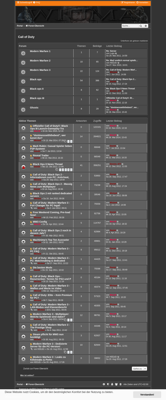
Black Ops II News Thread (47, 164)
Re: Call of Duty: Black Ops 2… (121, 79)
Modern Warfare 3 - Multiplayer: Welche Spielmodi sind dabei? (49, 315)
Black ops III (37, 98)
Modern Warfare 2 (40, 60)
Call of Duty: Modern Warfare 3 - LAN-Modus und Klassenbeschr (50, 306)
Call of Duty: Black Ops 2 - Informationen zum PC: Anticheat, (49, 176)
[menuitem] (36, 2)
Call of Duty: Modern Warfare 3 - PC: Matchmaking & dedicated (50, 259)
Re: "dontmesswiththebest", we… (122, 107)
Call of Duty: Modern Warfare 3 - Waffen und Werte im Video (50, 287)
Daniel (113, 81)
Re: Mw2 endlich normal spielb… (122, 60)
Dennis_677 (115, 91)
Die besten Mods (42, 267)
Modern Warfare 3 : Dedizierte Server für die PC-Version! (48, 345)
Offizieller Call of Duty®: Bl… (120, 98)
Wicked (113, 72)
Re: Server (111, 51)
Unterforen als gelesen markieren (134, 41)
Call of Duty (26, 37)
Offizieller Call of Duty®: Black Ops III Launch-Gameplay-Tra (49, 127)
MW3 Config (40, 221)
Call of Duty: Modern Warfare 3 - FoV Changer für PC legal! (50, 204)
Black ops (36, 79)
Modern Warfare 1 (40, 51)
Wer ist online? (27, 375)
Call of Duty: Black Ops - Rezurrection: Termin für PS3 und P (50, 277)
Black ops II (37, 88)
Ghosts (34, 107)
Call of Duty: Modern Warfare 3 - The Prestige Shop (50, 326)
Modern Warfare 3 (40, 70)
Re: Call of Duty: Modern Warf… (121, 70)
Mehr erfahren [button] (13, 396)
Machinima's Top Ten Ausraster (51, 240)
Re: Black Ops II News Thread (120, 88)
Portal (20, 26)
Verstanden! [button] (147, 394)
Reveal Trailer (41, 155)
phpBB (32, 389)
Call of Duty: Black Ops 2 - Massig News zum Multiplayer (51, 185)
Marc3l (113, 100)
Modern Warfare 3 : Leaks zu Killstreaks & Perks (48, 358)
